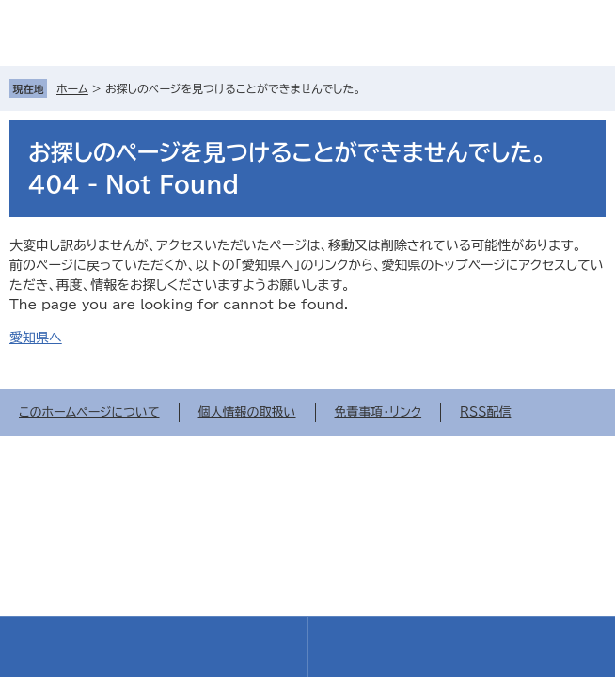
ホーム (72, 88)
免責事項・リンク (378, 412)
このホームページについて (89, 412)
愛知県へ (35, 337)
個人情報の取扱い (247, 412)
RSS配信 (485, 412)
